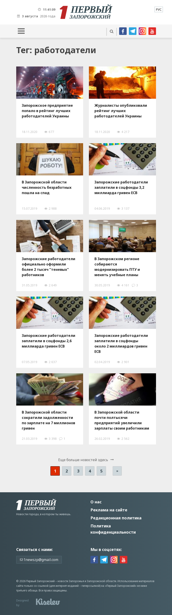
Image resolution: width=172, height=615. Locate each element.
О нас (96, 501)
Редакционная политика (116, 518)
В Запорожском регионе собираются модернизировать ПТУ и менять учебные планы (117, 266)
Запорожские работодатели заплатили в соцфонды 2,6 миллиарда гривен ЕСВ (48, 341)
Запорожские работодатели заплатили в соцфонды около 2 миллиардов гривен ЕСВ (121, 343)
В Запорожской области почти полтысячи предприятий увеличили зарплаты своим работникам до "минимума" (121, 420)
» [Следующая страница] (117, 471)
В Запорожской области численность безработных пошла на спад (47, 187)
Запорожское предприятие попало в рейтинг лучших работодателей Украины (47, 111)
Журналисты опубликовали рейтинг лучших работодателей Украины (120, 111)
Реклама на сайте (108, 509)
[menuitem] (159, 9)
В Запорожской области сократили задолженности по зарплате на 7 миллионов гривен (48, 420)
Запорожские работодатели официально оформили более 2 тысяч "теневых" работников (48, 266)
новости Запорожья (71, 581)
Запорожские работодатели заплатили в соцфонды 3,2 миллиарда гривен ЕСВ (121, 187)
